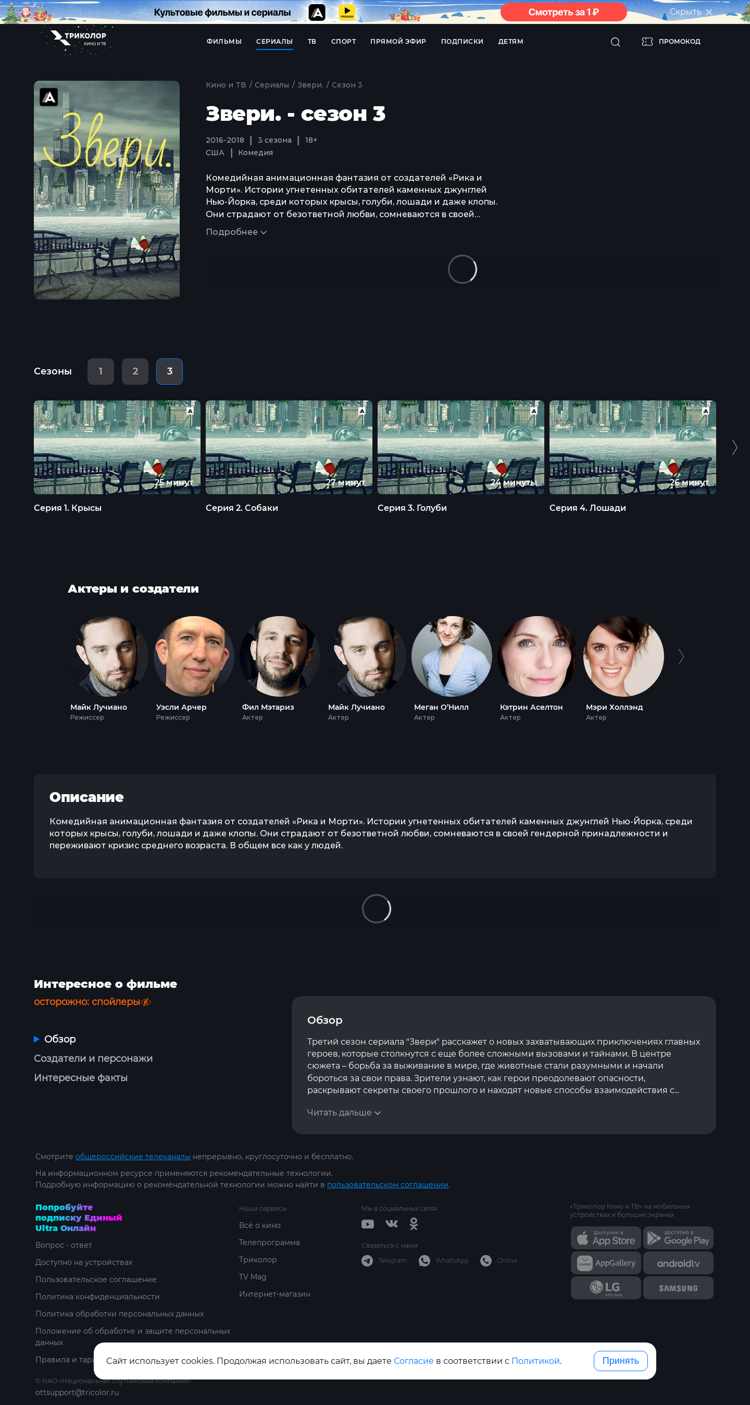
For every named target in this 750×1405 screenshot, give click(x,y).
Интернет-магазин (274, 1294)
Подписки (462, 41)
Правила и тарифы (72, 1359)
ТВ (312, 41)
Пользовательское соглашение (96, 1279)
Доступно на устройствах (83, 1262)
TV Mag (253, 1277)
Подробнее (232, 232)
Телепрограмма (269, 1242)
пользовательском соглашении (387, 1184)
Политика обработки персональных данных (119, 1314)
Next (681, 666)
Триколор (258, 1259)
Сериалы (274, 41)
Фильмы (224, 41)
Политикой (535, 1361)
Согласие (414, 1361)
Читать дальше (339, 1113)
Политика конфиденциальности (97, 1296)
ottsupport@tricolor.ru (77, 1392)
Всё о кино (260, 1225)
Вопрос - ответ (63, 1245)
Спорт (343, 41)
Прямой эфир (398, 41)
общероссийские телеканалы (133, 1156)
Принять (621, 1361)
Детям (511, 41)
